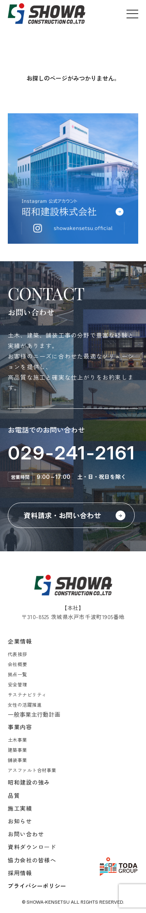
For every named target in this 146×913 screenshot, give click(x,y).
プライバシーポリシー (37, 885)
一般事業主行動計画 (34, 714)
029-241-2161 (71, 452)
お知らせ (20, 821)
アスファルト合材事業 (32, 770)
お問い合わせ (26, 834)
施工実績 (20, 808)
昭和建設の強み (29, 782)
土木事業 (17, 739)
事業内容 (20, 727)
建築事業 (17, 749)
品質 (14, 795)
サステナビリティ (27, 694)
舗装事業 (17, 759)
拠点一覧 (17, 674)
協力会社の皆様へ (32, 860)
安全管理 (17, 684)
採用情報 (20, 873)
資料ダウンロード (32, 847)
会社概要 (17, 664)
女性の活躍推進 (25, 704)
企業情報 (20, 641)
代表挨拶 (17, 654)
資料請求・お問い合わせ (62, 515)
